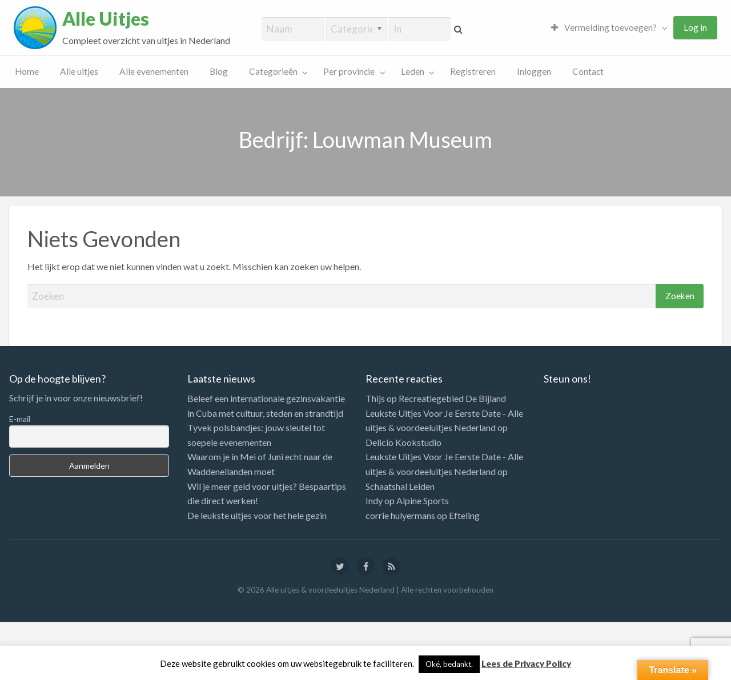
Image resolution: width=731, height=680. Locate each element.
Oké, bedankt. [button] (449, 664)
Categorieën (273, 71)
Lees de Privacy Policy (526, 663)
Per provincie (349, 71)
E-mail (19, 419)
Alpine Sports (422, 500)
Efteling (464, 515)
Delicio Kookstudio (403, 442)
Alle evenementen (153, 71)
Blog (219, 71)
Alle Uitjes (105, 19)
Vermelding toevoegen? (604, 27)
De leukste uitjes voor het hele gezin (257, 515)
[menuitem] (606, 28)
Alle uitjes (79, 71)
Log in (695, 27)
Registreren (473, 71)
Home (27, 71)
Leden (412, 71)
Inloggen (534, 71)
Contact (588, 71)
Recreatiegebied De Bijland (452, 398)
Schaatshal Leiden (400, 486)
